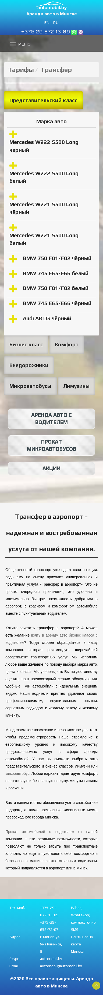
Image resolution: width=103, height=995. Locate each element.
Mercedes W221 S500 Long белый (44, 239)
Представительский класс (43, 100)
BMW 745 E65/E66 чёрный (57, 303)
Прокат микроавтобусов (51, 445)
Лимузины (76, 386)
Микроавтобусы (30, 386)
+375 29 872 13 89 (45, 31)
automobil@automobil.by (61, 966)
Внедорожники (28, 365)
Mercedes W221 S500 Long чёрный (44, 208)
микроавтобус (17, 773)
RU (56, 22)
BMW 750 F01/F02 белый (55, 288)
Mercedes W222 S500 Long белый (44, 177)
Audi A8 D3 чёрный (47, 318)
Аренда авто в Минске (51, 13)
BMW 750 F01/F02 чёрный (57, 258)
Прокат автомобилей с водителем (39, 831)
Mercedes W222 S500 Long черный (44, 146)
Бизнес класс (26, 344)
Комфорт (67, 344)
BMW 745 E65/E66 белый (55, 273)
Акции (51, 468)
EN (47, 22)
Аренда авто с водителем (51, 418)
